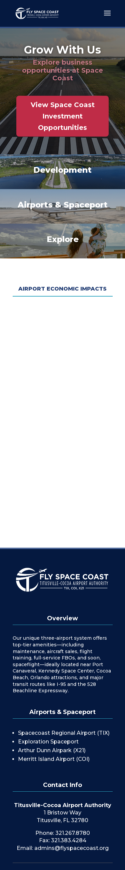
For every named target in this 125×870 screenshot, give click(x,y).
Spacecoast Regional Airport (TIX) (64, 733)
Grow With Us (62, 49)
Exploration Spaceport (48, 741)
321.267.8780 (72, 833)
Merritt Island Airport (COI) (54, 759)
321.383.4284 (68, 840)
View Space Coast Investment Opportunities (63, 116)
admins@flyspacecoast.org (71, 848)
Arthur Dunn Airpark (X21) (52, 750)
